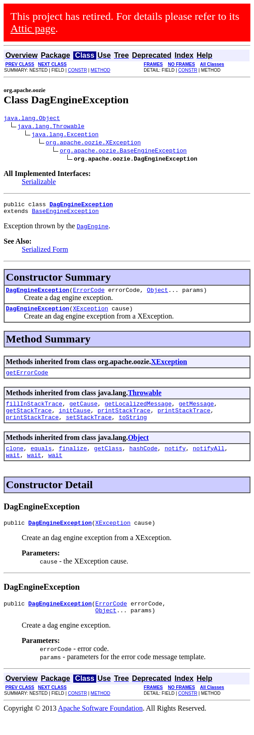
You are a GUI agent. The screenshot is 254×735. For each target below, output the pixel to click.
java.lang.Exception (65, 135)
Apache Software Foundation (100, 727)
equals (41, 462)
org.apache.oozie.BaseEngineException (123, 152)
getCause (83, 413)
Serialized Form (45, 253)
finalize (73, 462)
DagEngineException (37, 295)
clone (15, 462)
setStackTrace (89, 429)
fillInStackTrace (34, 413)
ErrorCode (88, 295)
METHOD (100, 70)
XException (90, 315)
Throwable (144, 401)
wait (13, 470)
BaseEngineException (65, 215)
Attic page (32, 28)
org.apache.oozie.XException (93, 143)
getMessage (196, 413)
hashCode (143, 462)
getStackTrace (29, 421)
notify (175, 462)
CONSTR (77, 70)
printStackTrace (124, 421)
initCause (74, 421)
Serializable (39, 183)
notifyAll (209, 462)
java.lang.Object (32, 119)
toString (133, 429)
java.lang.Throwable (51, 127)
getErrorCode (27, 380)
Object (157, 295)
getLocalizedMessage (137, 413)
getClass (108, 462)
